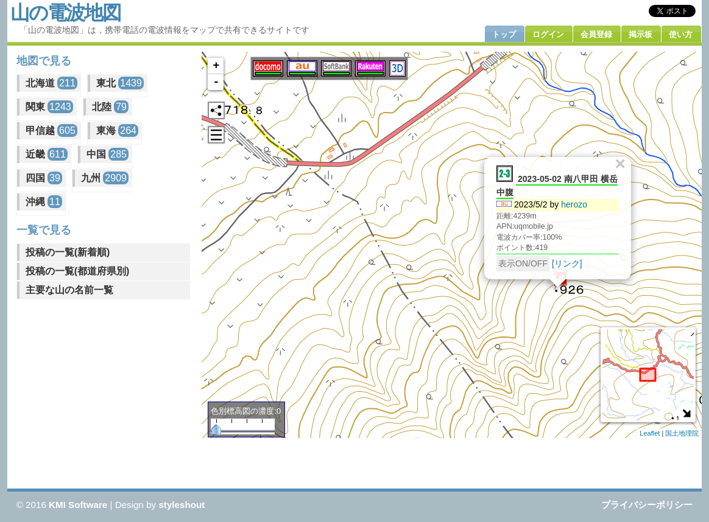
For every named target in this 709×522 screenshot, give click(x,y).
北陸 (110, 106)
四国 (44, 178)
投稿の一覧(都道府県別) (78, 271)
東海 (117, 130)
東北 (120, 83)
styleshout (181, 504)
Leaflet (650, 433)
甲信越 (51, 130)
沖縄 (44, 201)
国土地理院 (682, 433)
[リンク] (567, 263)
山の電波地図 (65, 13)
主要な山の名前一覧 (69, 290)
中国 (107, 154)
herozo (575, 204)
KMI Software (78, 504)
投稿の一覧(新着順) (68, 252)
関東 (49, 106)
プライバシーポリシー (647, 504)
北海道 (51, 83)
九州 (105, 178)
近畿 (47, 154)
